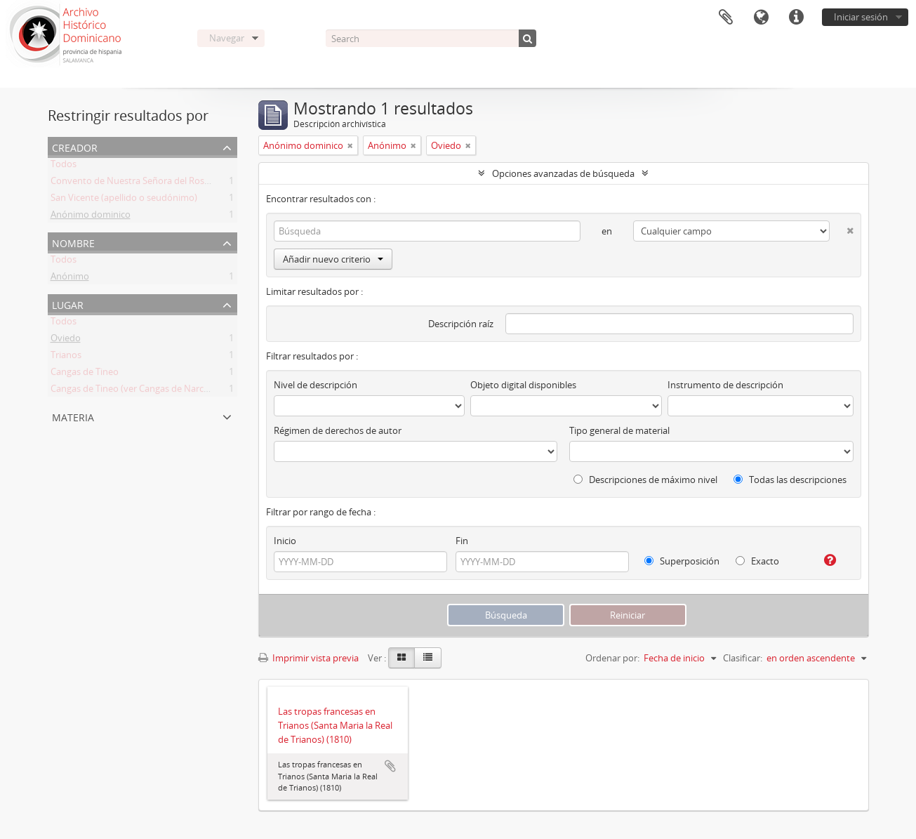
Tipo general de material (619, 430)
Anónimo (70, 278)
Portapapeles (725, 17)
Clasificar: (742, 658)
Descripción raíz (460, 323)
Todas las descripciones (790, 479)
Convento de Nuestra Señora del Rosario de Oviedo (158, 183)
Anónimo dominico (91, 217)
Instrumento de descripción (725, 384)
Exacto (757, 561)
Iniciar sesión (861, 17)
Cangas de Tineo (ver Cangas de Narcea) (133, 391)
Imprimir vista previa (308, 658)
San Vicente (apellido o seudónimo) (124, 200)
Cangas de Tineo (85, 374)
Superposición (681, 561)
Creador (75, 146)
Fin (462, 540)
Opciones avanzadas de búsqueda (563, 173)
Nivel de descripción (315, 384)
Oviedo (66, 340)
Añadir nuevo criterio (333, 259)
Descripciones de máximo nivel (645, 479)
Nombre (73, 241)
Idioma (760, 17)
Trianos (66, 357)
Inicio (285, 540)
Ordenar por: (612, 658)
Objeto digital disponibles (523, 384)
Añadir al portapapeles (390, 766)
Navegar (226, 38)
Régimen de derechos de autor (337, 430)
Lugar (68, 303)
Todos (64, 166)
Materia (73, 416)
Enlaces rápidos (796, 17)
